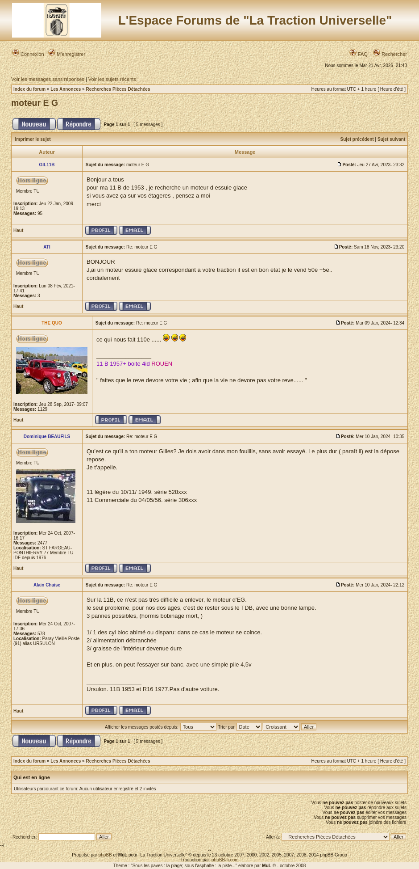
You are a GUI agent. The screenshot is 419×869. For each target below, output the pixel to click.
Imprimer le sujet (33, 139)
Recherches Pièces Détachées (118, 89)
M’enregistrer (66, 54)
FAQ (358, 54)
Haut (18, 230)
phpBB (105, 854)
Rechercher (390, 54)
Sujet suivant (391, 139)
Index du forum (29, 89)
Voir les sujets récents (112, 79)
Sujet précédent (357, 139)
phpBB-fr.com (225, 859)
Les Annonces (65, 89)
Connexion (28, 54)
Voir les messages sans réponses (47, 79)
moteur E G (34, 103)
